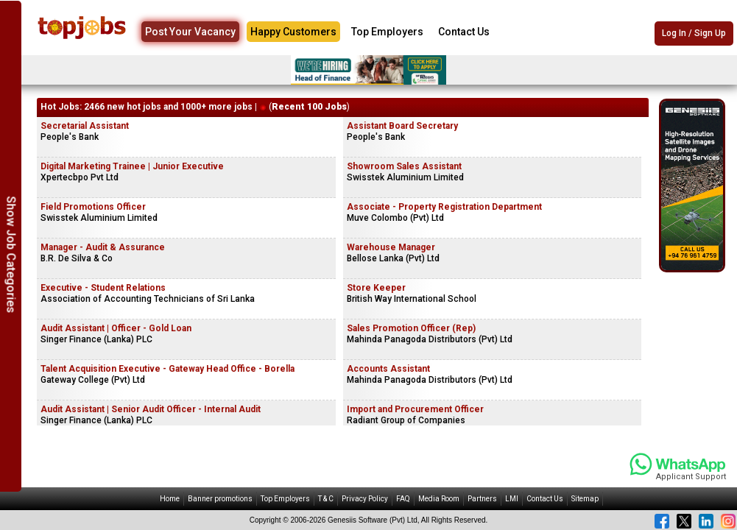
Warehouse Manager (391, 247)
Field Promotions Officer (93, 207)
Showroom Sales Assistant (404, 166)
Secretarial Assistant (84, 126)
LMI (511, 499)
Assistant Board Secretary (402, 126)
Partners (482, 499)
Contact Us (464, 32)
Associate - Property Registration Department (444, 207)
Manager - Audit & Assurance (102, 247)
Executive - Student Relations (103, 288)
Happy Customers (293, 32)
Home (170, 499)
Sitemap (585, 499)
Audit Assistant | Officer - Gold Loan (115, 328)
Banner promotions (220, 499)
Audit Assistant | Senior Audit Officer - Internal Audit (150, 409)
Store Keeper (376, 288)
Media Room (438, 499)
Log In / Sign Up (694, 33)
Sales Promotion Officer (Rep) (411, 328)
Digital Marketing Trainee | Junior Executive (132, 166)
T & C (326, 499)
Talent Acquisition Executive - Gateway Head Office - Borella (167, 369)
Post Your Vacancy (190, 32)
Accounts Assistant (388, 369)
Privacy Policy (365, 499)
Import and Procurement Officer (415, 409)
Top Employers (387, 32)
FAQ (403, 499)
